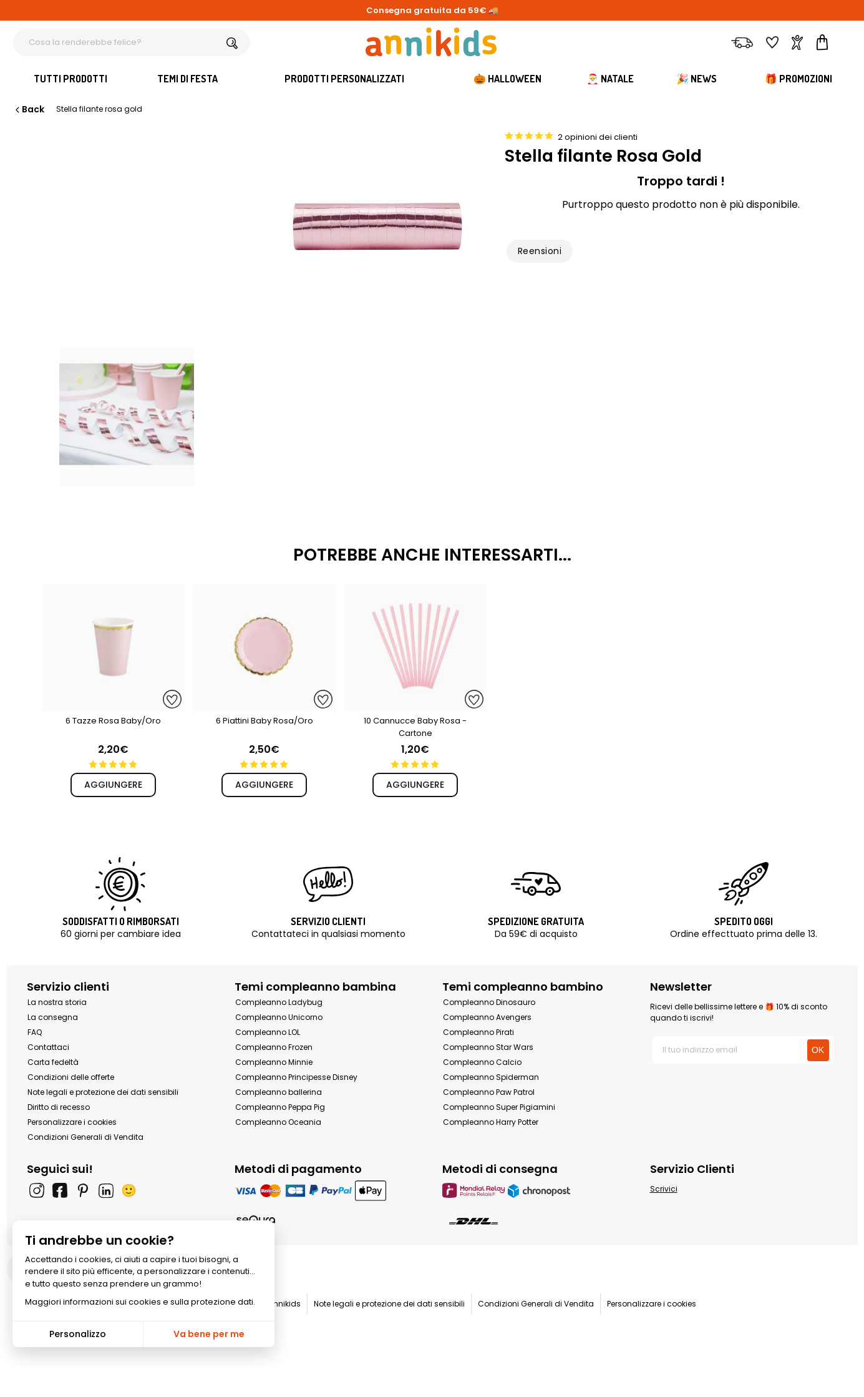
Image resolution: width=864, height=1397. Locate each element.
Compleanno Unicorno (279, 1017)
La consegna (52, 1017)
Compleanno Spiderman (491, 1077)
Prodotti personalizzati (344, 78)
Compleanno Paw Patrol (489, 1092)
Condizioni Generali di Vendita (85, 1137)
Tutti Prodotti (70, 78)
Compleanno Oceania (278, 1122)
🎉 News (696, 78)
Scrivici (663, 1189)
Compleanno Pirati (478, 1032)
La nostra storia (57, 1002)
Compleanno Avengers (487, 1017)
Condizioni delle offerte (70, 1077)
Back (28, 109)
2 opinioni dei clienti (598, 137)
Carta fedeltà (53, 1062)
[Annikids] (431, 41)
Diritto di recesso (58, 1107)
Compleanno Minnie (274, 1062)
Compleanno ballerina (278, 1092)
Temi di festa (187, 78)
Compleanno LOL (267, 1032)
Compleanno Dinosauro (489, 1002)
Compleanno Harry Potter (490, 1122)
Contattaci (48, 1047)
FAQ (34, 1032)
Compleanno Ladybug (279, 1002)
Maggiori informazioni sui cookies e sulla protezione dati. (140, 1302)
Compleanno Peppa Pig (280, 1107)
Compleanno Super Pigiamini (499, 1107)
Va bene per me (209, 1334)
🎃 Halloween (507, 78)
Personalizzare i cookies (72, 1122)
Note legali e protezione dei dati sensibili (102, 1092)
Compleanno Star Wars (488, 1047)
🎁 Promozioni (798, 78)
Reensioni (539, 251)
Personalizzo (77, 1334)
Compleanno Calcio (482, 1062)
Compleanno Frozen (274, 1047)
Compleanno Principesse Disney (296, 1077)
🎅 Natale (610, 78)
